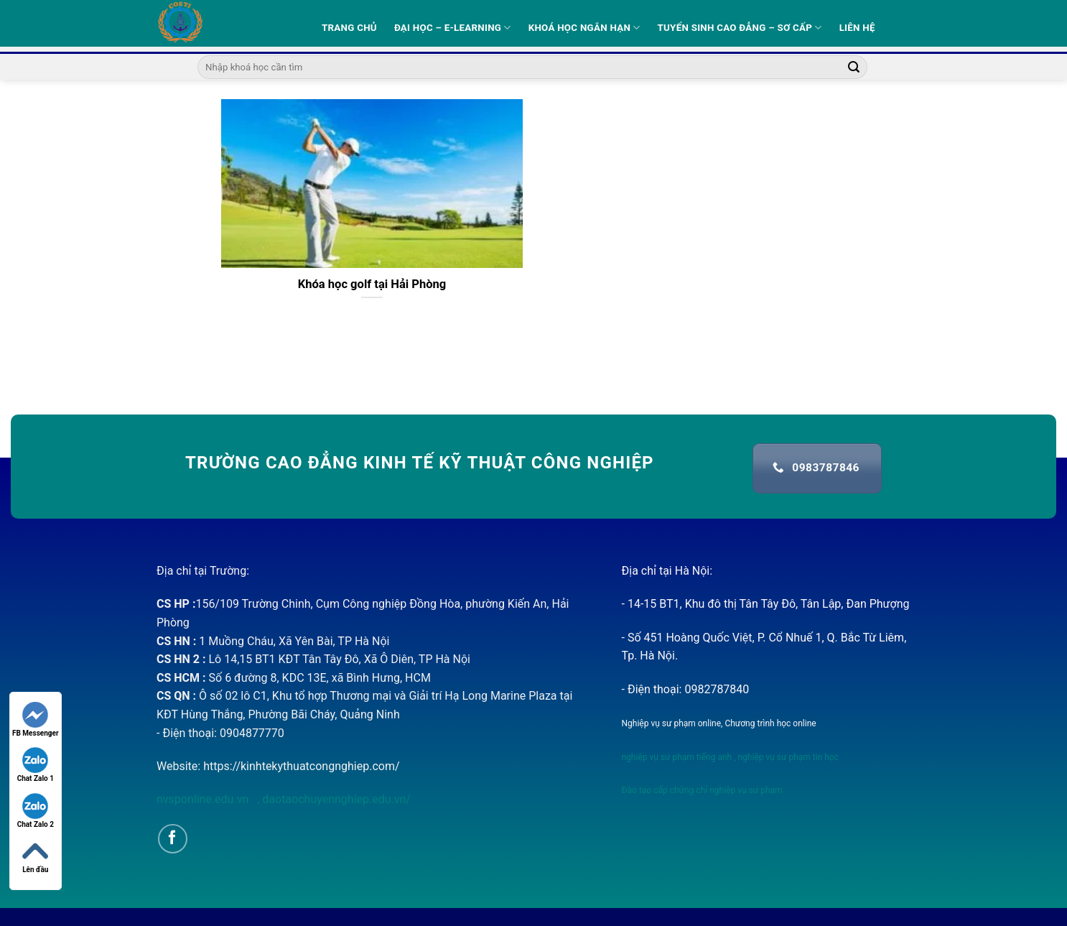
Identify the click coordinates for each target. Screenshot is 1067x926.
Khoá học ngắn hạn (584, 27)
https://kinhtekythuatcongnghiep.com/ (301, 766)
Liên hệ (857, 27)
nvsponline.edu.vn (204, 799)
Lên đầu (35, 856)
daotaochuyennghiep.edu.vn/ (335, 799)
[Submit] (854, 67)
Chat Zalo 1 (35, 764)
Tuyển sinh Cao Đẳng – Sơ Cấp (740, 27)
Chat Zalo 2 (35, 810)
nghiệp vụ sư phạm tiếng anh (677, 757)
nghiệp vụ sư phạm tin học (787, 757)
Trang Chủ (349, 27)
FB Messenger (35, 719)
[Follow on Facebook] (172, 838)
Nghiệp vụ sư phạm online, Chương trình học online (719, 723)
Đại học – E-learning (452, 27)
